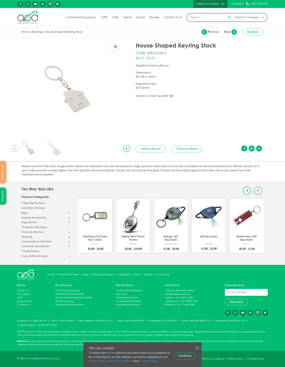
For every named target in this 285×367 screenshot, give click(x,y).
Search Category (247, 17)
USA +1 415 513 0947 (62, 321)
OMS (115, 17)
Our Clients (23, 294)
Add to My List (150, 148)
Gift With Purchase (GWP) (69, 294)
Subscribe (236, 302)
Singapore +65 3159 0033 (162, 321)
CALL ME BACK (3, 172)
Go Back (253, 32)
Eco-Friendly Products (128, 305)
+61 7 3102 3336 (186, 305)
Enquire (154, 17)
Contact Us (171, 17)
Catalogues (124, 274)
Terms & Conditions (120, 361)
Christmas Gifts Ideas (34, 227)
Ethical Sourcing (64, 301)
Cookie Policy (148, 361)
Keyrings (37, 32)
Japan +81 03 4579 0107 (130, 321)
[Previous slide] (14, 148)
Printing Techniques (102, 274)
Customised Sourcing (79, 17)
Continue (184, 355)
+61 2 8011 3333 (184, 298)
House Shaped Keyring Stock (64, 32)
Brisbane (170, 305)
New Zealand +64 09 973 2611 (95, 321)
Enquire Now (24, 301)
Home (25, 32)
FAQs (137, 274)
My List (140, 17)
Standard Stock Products (69, 305)
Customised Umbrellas (128, 301)
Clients (127, 17)
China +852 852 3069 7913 (195, 321)
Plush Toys (121, 294)
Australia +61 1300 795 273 (32, 321)
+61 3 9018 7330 (189, 301)
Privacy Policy (98, 361)
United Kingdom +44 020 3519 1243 (37, 325)
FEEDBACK (3, 196)
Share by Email (187, 148)
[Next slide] (126, 148)
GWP (104, 17)
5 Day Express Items (33, 203)
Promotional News (68, 274)
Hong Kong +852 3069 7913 (230, 321)
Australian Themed (33, 208)
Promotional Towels (127, 298)
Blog (85, 274)
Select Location (208, 4)
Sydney (169, 298)
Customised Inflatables (129, 290)
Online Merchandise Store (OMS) (74, 298)
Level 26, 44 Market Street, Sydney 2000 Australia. (179, 292)
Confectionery (30, 251)
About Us (22, 290)
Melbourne (171, 301)
